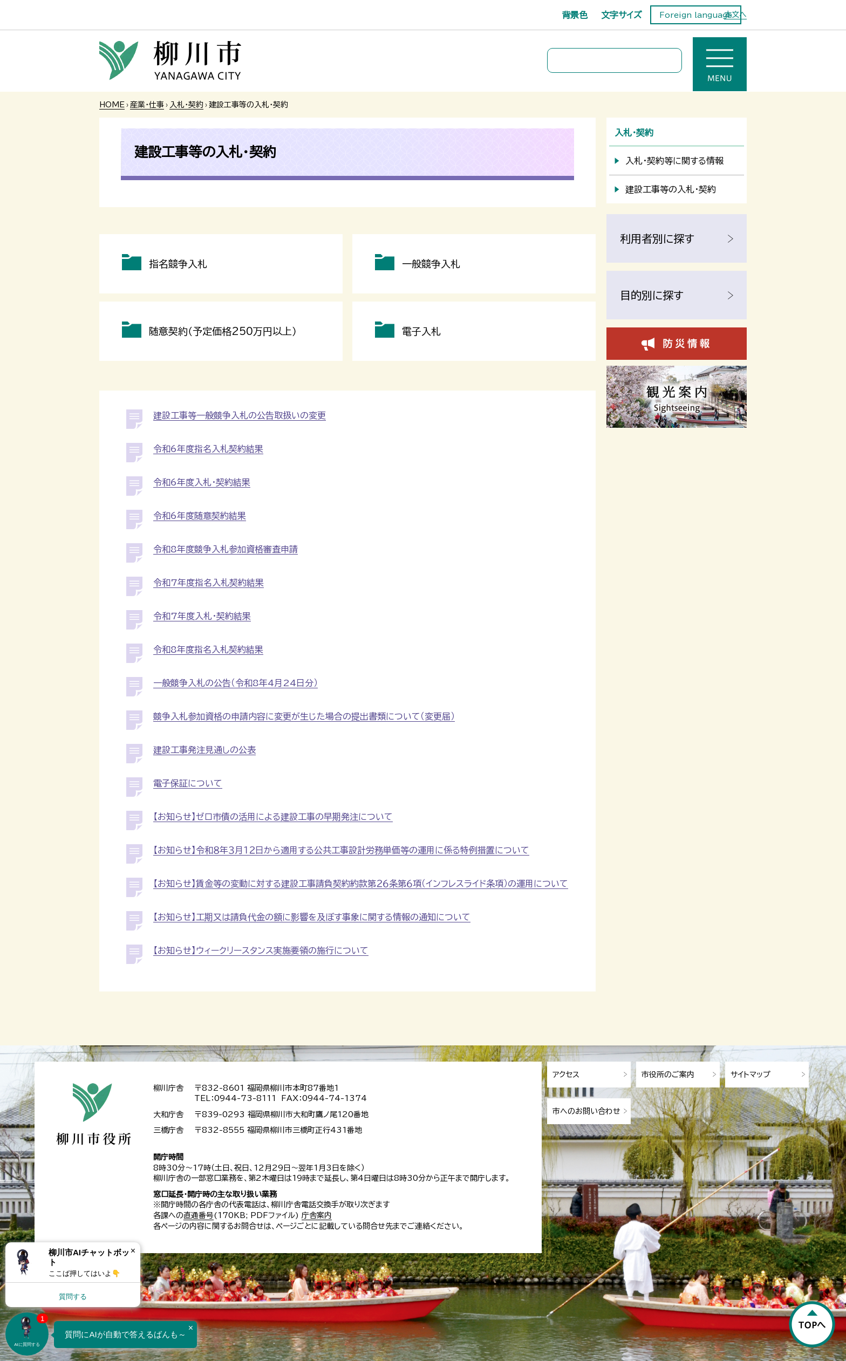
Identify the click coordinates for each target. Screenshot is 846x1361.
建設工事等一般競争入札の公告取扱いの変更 (239, 415)
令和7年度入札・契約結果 (202, 616)
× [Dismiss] (133, 1250)
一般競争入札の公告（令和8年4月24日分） (235, 683)
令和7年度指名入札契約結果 (208, 582)
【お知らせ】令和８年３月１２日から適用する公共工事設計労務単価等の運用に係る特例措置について (341, 850)
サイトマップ (750, 1074)
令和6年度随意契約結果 (199, 515)
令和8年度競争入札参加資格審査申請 (225, 549)
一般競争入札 (431, 264)
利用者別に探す (657, 238)
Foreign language (695, 15)
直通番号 (198, 1215)
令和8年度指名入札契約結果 (208, 649)
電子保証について (187, 783)
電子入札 (421, 331)
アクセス (565, 1074)
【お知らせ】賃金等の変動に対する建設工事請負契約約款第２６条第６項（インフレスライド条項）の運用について (360, 883)
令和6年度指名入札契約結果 (208, 448)
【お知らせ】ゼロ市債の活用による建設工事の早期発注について (273, 816)
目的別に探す (652, 295)
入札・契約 (186, 104)
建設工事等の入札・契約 (670, 189)
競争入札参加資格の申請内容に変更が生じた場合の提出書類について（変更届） (304, 716)
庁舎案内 (317, 1215)
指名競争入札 (178, 264)
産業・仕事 (147, 104)
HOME (112, 104)
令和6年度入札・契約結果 (201, 482)
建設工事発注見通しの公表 (204, 750)
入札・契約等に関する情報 (674, 160)
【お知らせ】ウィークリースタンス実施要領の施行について (261, 950)
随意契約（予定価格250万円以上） (223, 331)
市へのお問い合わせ (586, 1111)
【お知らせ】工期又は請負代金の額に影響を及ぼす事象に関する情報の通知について (311, 917)
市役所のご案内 (668, 1074)
